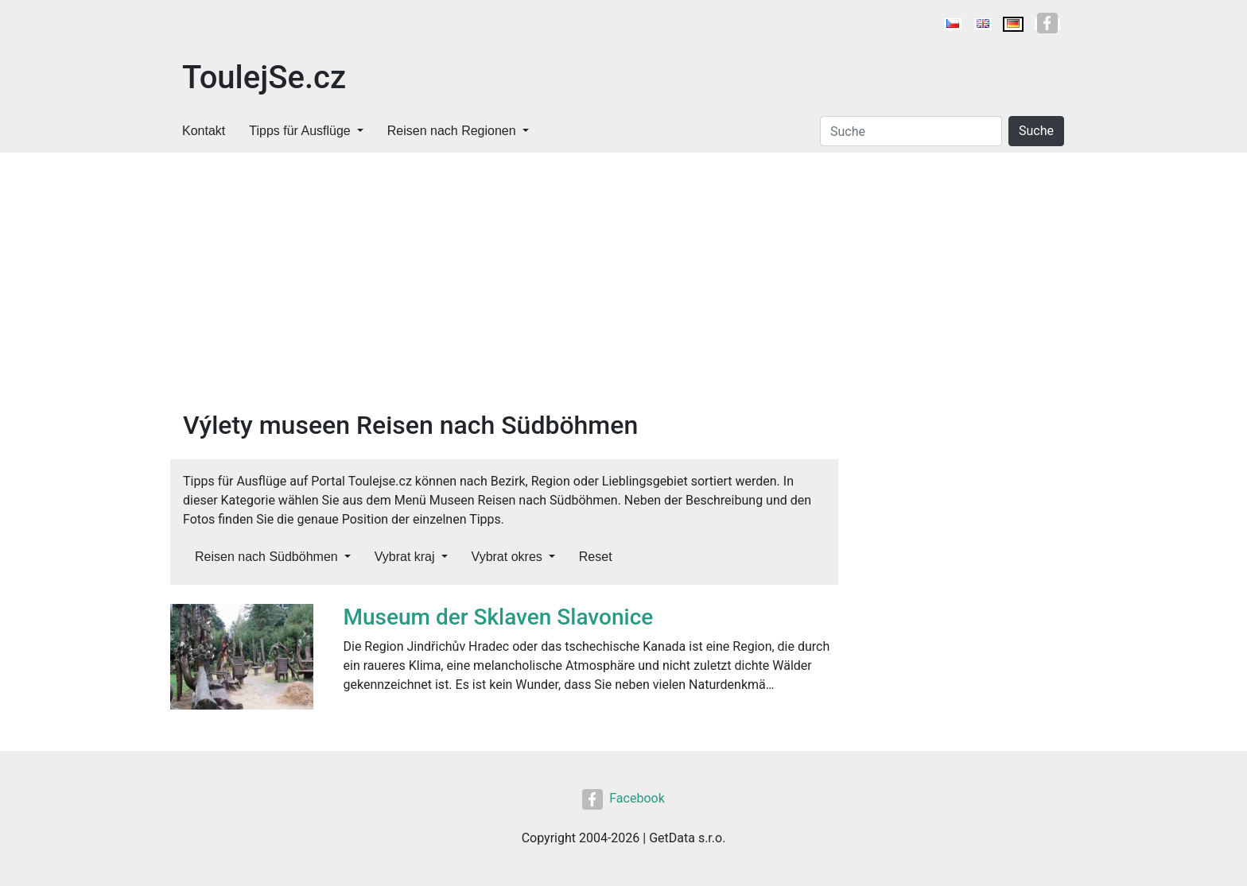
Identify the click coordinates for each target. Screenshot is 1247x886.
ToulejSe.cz (264, 77)
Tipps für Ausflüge (299, 130)
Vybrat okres (507, 556)
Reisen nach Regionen (451, 130)
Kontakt (203, 130)
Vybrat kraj (405, 556)
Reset (595, 556)
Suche (1036, 130)
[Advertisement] (504, 291)
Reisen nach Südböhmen (266, 556)
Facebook (623, 798)
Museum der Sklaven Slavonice (499, 617)
